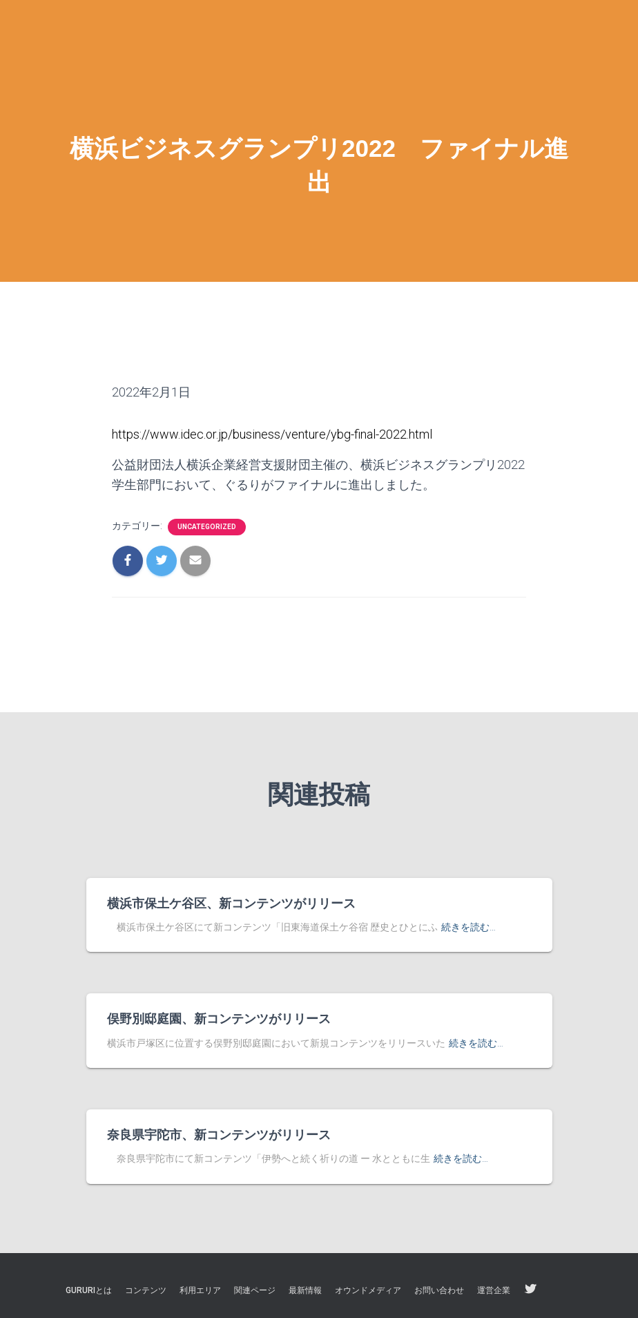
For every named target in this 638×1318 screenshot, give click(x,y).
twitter (530, 1290)
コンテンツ (145, 1290)
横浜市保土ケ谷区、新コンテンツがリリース (231, 903)
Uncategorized (206, 527)
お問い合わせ (439, 1290)
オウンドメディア (368, 1290)
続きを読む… (468, 927)
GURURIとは (89, 1290)
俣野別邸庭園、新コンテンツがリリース (219, 1019)
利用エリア (200, 1290)
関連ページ (255, 1290)
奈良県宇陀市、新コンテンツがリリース (219, 1135)
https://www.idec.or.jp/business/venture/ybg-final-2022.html (272, 434)
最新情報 (305, 1290)
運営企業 (493, 1290)
